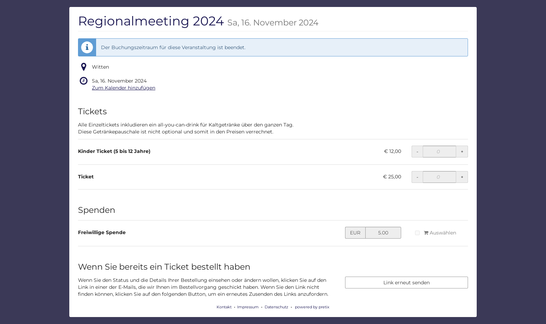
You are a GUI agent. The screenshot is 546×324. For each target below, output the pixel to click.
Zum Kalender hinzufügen (123, 88)
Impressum (248, 306)
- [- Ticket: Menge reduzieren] (417, 177)
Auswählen (435, 233)
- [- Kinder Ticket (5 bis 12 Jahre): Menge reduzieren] (417, 151)
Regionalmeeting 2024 (198, 21)
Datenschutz (276, 306)
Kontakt (224, 306)
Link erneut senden (406, 282)
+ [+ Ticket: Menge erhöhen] (462, 177)
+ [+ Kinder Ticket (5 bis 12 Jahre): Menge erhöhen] (462, 151)
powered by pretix (312, 306)
